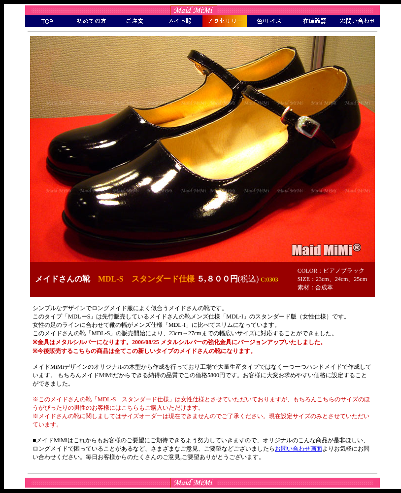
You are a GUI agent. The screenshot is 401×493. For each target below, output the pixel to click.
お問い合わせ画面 (298, 448)
